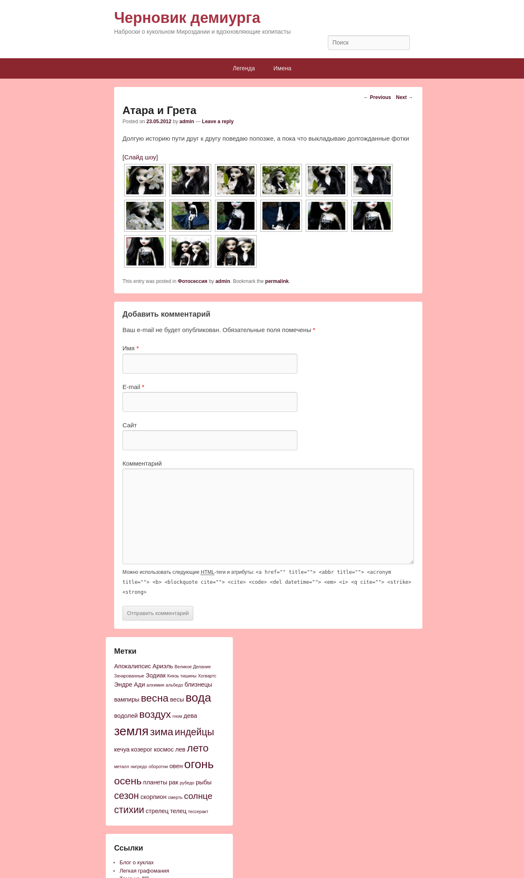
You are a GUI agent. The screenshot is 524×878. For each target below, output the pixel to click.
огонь (199, 764)
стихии (129, 809)
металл (121, 766)
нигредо (139, 766)
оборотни (158, 766)
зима (161, 731)
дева (190, 715)
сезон (126, 795)
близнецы (198, 684)
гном (177, 716)
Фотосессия (192, 281)
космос (164, 749)
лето (198, 748)
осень (128, 780)
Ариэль (162, 666)
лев (180, 749)
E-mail (133, 386)
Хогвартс (207, 675)
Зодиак (156, 675)
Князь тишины (182, 675)
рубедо (187, 782)
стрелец (157, 811)
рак (173, 782)
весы (177, 699)
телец (178, 811)
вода (198, 697)
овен (176, 766)
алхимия (155, 684)
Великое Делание (193, 666)
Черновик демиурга (187, 17)
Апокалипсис (132, 666)
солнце (198, 796)
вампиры (127, 699)
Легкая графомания (144, 871)
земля (131, 731)
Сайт (129, 425)
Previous (377, 97)
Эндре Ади (129, 684)
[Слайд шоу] (140, 157)
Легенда (244, 68)
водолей (126, 715)
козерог (141, 749)
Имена (282, 68)
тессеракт (198, 811)
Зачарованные (129, 675)
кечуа (122, 749)
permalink (277, 281)
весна (154, 698)
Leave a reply (218, 121)
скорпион (153, 797)
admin (187, 121)
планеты (155, 782)
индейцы (194, 732)
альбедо (174, 684)
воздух (155, 714)
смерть (175, 797)
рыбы (204, 782)
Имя (130, 348)
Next (404, 97)
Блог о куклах (137, 862)
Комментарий (142, 463)
